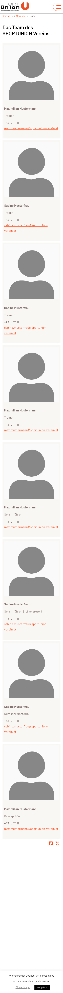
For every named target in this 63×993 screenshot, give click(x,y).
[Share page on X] (57, 843)
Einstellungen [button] (23, 987)
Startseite (8, 15)
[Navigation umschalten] (59, 7)
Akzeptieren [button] (42, 987)
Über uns (21, 15)
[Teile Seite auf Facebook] (51, 843)
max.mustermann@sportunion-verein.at (31, 128)
